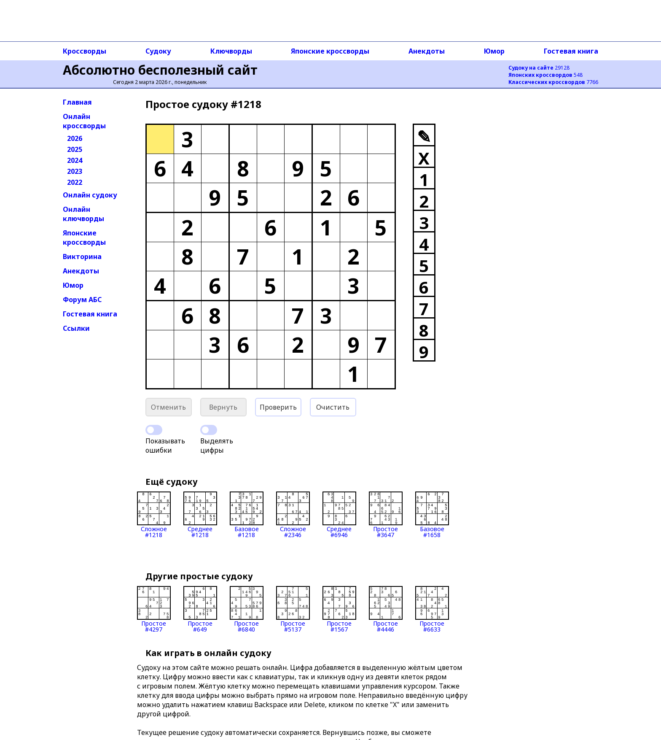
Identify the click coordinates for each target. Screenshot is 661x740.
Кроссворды (84, 51)
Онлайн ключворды (83, 214)
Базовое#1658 (432, 515)
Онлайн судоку (90, 195)
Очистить (332, 407)
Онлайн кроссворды (84, 121)
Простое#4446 (386, 609)
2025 (74, 149)
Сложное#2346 (293, 515)
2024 (74, 160)
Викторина (82, 256)
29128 (539, 67)
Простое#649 (200, 609)
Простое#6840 (246, 609)
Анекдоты (426, 51)
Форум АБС (82, 299)
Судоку (158, 51)
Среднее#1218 (200, 515)
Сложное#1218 (154, 515)
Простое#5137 (293, 609)
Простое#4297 (154, 609)
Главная (77, 102)
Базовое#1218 (246, 515)
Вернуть (223, 407)
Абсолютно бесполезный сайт (160, 69)
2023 (74, 171)
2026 (74, 138)
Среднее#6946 (339, 515)
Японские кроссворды (330, 51)
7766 (553, 82)
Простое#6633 (432, 609)
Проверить (278, 407)
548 (545, 74)
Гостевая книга (571, 51)
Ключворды (231, 51)
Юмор (494, 51)
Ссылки (76, 328)
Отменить (168, 407)
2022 (74, 182)
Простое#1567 (339, 609)
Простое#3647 (386, 515)
